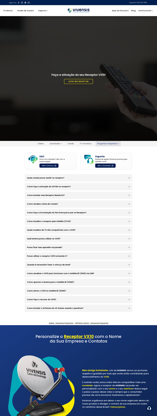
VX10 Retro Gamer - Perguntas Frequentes (91, 323)
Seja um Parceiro (120, 10)
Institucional (146, 10)
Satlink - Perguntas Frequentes (61, 323)
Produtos (8, 10)
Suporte (43, 10)
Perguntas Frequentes (108, 143)
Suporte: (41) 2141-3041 (138, 2)
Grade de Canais (25, 10)
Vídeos (41, 143)
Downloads (56, 143)
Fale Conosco (49, 165)
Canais (71, 143)
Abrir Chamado (105, 165)
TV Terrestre (85, 143)
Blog (133, 10)
